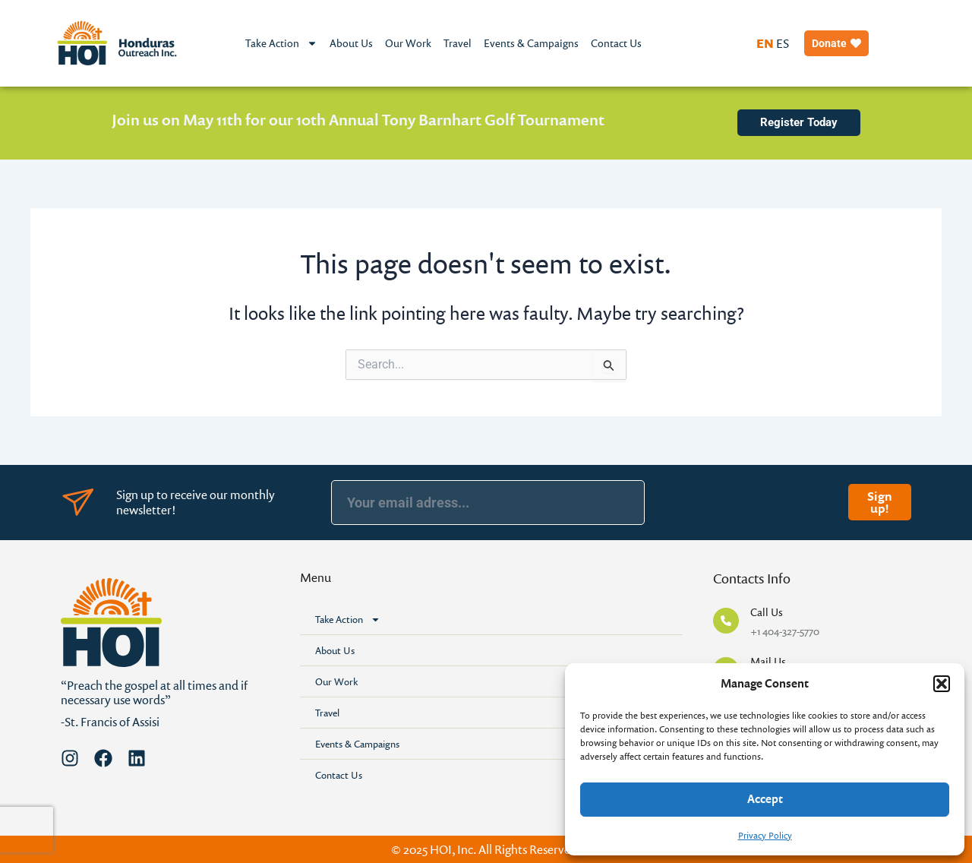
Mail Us (768, 661)
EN (765, 43)
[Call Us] (726, 621)
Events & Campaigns (531, 43)
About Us (351, 43)
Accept (765, 799)
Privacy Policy (765, 835)
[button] (941, 683)
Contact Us (616, 43)
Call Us (766, 612)
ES (782, 43)
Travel (457, 43)
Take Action (281, 43)
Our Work (408, 43)
